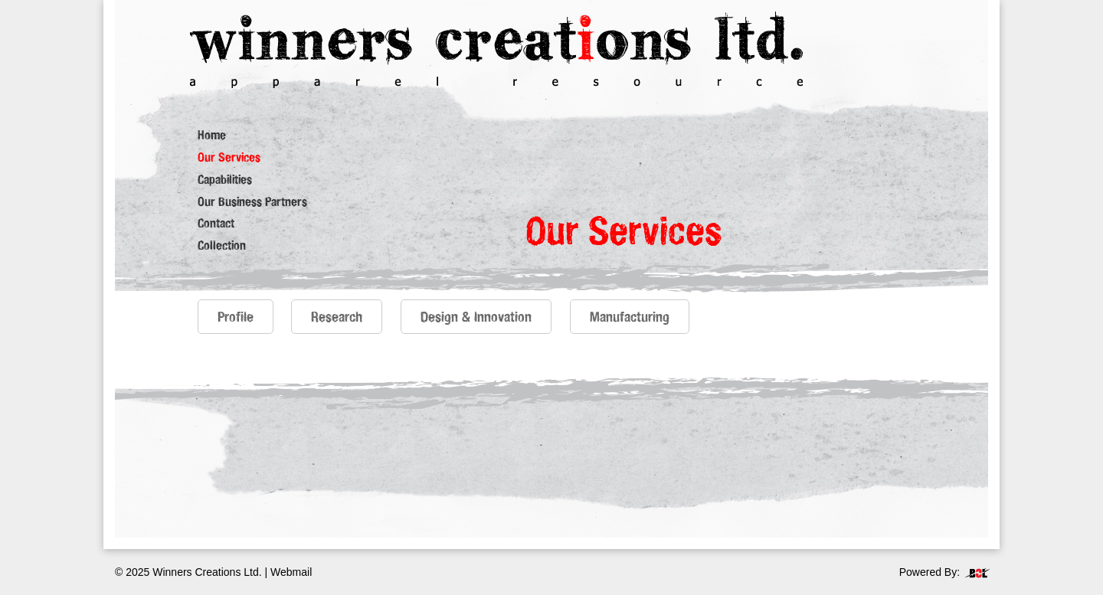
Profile (236, 316)
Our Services (229, 157)
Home (212, 134)
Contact (216, 222)
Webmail (291, 572)
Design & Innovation (476, 316)
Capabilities (225, 179)
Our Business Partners (252, 201)
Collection (222, 245)
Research (336, 316)
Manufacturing (629, 316)
